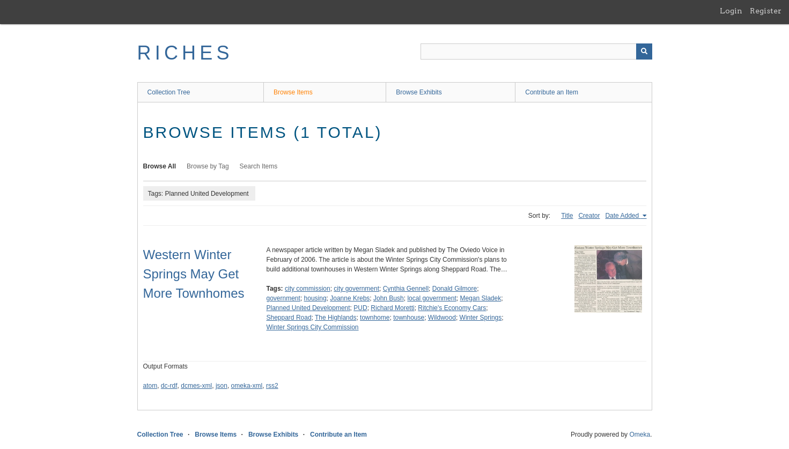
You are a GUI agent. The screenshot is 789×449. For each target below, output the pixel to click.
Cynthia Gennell (406, 288)
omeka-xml (247, 385)
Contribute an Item (551, 92)
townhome (374, 317)
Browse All (159, 166)
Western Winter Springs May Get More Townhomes (194, 273)
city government (356, 288)
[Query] (536, 51)
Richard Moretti (392, 308)
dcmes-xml (196, 385)
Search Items (259, 166)
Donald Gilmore (454, 288)
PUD (360, 308)
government (283, 298)
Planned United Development (308, 308)
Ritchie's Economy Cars (452, 308)
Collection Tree (169, 92)
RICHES (185, 53)
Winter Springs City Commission (313, 327)
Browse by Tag (208, 166)
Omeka (639, 434)
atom (150, 385)
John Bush (388, 298)
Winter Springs (481, 317)
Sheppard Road (289, 317)
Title (567, 215)
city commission (307, 288)
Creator (589, 215)
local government (431, 298)
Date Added (622, 215)
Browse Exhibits (418, 92)
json (221, 385)
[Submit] (644, 51)
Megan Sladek (480, 298)
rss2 (272, 385)
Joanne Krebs (350, 298)
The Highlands (335, 317)
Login (731, 10)
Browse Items (293, 92)
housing (315, 298)
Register (765, 10)
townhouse (408, 317)
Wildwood (442, 317)
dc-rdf (169, 385)
